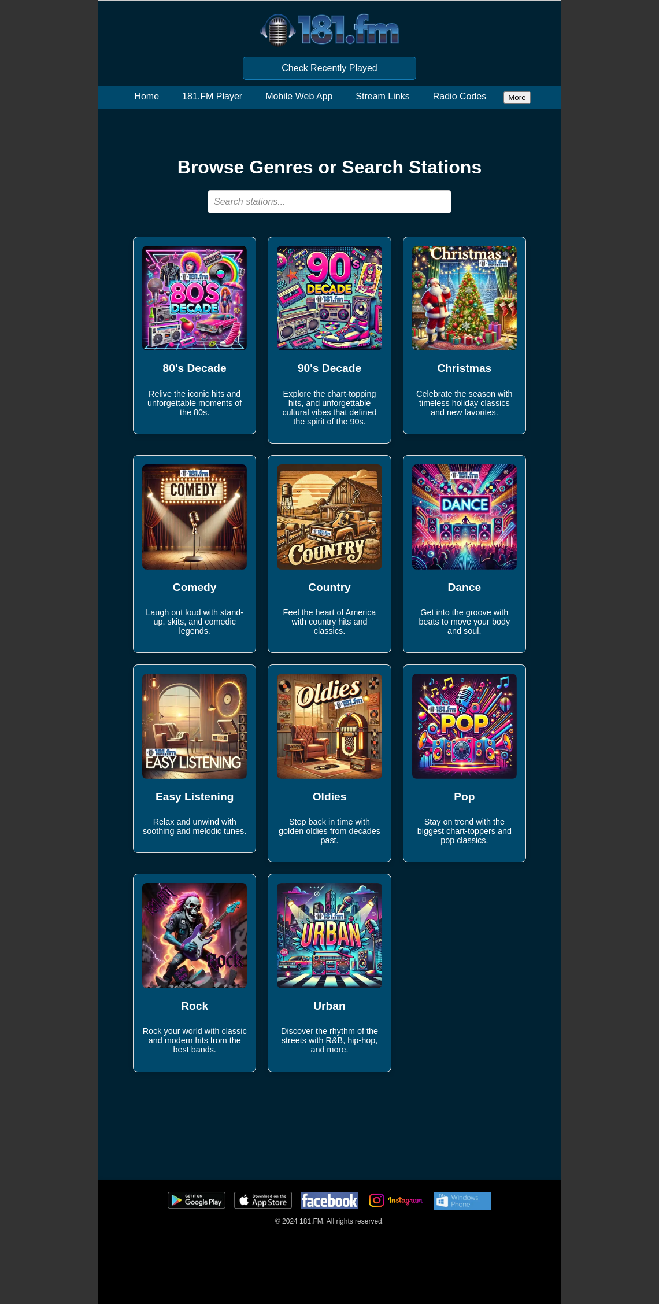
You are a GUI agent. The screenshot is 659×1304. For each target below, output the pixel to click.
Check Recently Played (329, 68)
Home (146, 96)
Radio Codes (460, 96)
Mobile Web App (298, 96)
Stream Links (382, 96)
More (516, 97)
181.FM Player (212, 96)
